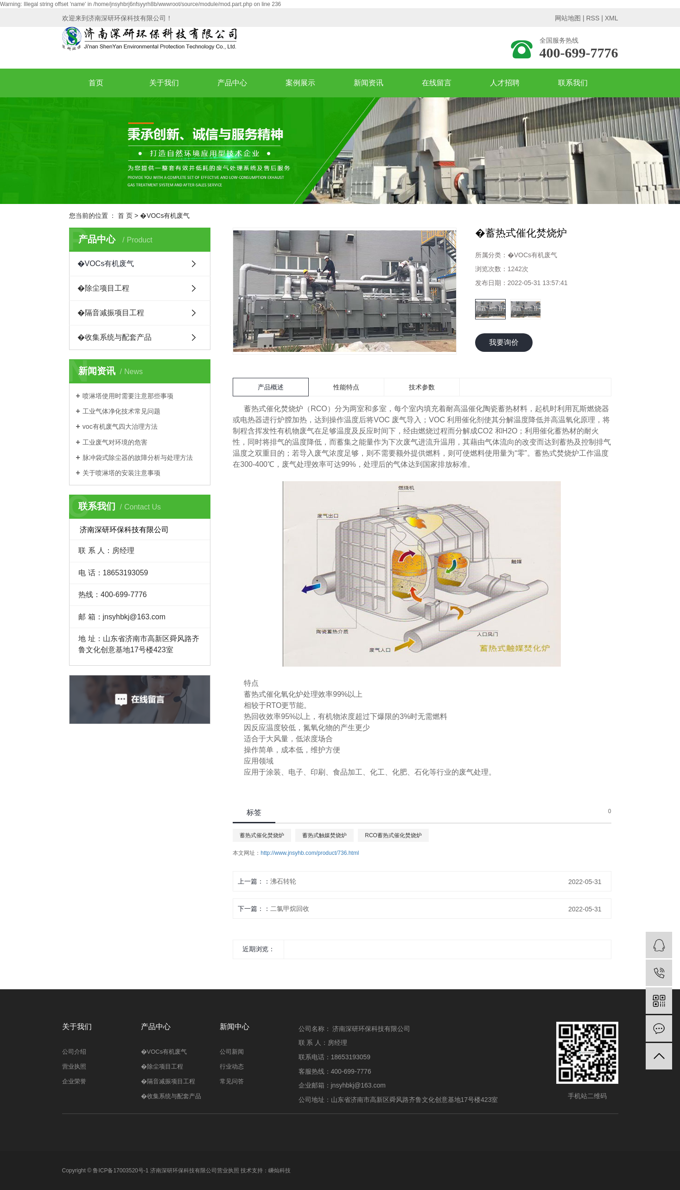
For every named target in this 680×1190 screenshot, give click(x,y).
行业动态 (232, 1066)
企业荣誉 (74, 1081)
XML (611, 18)
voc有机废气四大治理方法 (120, 426)
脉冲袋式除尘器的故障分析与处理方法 (138, 457)
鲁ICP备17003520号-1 (120, 1170)
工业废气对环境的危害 (115, 442)
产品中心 (232, 83)
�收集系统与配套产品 (114, 337)
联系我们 (573, 83)
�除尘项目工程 (103, 288)
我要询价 (504, 342)
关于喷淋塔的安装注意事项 (121, 473)
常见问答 (232, 1081)
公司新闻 (232, 1051)
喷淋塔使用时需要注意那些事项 (128, 396)
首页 (96, 83)
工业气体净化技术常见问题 (121, 411)
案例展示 (300, 83)
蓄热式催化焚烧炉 (262, 835)
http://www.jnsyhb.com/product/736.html (310, 853)
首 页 (125, 215)
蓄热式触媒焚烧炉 (324, 835)
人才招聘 (505, 83)
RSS (592, 18)
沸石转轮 (283, 881)
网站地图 (568, 18)
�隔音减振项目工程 (110, 313)
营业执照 (74, 1066)
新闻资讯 (368, 83)
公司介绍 (74, 1051)
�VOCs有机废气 (165, 215)
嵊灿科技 (279, 1170)
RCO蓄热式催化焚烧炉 (393, 835)
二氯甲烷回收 (289, 908)
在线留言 (436, 83)
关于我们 (164, 83)
